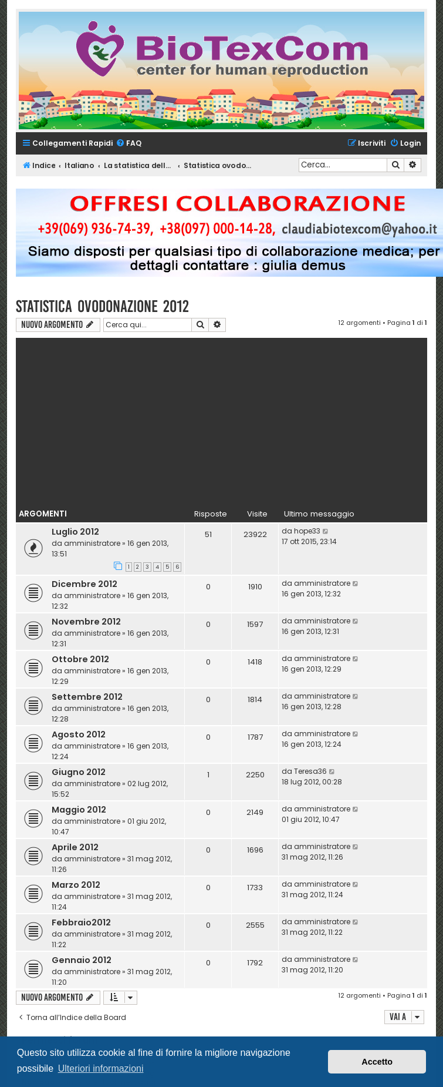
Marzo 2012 (76, 885)
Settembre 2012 (87, 697)
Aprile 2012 (75, 847)
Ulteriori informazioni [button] (101, 1068)
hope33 (307, 531)
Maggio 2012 (79, 810)
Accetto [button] (377, 1061)
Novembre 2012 (86, 622)
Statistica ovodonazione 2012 (102, 306)
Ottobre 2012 (80, 659)
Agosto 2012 (79, 734)
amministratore (92, 543)
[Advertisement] (221, 420)
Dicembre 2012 (84, 584)
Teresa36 (310, 771)
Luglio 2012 (75, 532)
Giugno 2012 (79, 772)
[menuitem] (128, 144)
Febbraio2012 (81, 922)
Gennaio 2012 (81, 960)
